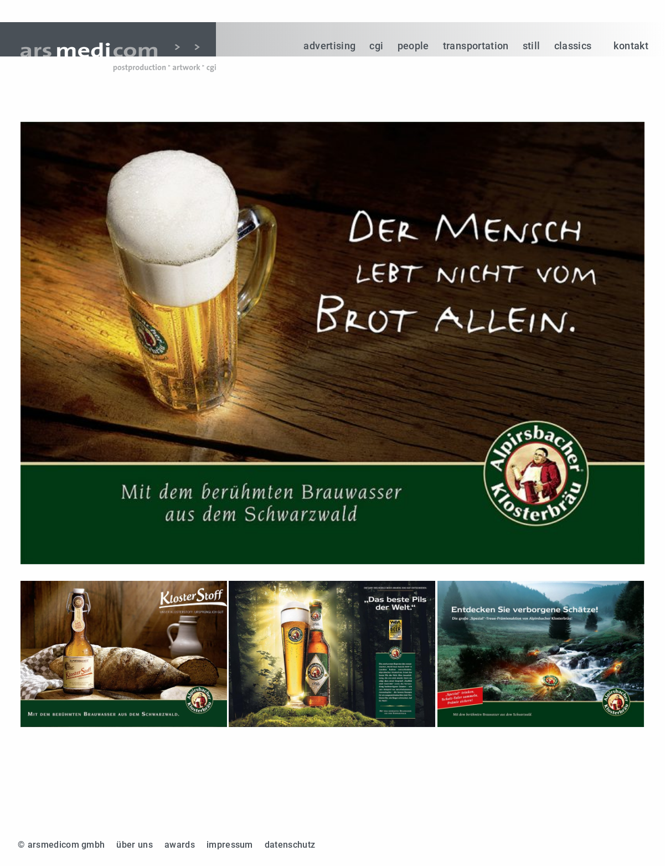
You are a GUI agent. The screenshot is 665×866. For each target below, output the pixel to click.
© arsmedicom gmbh (61, 844)
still (531, 45)
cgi (376, 45)
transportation (476, 45)
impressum (230, 844)
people (413, 45)
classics (573, 45)
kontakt (631, 45)
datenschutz (290, 844)
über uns (134, 844)
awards (179, 844)
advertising (329, 45)
